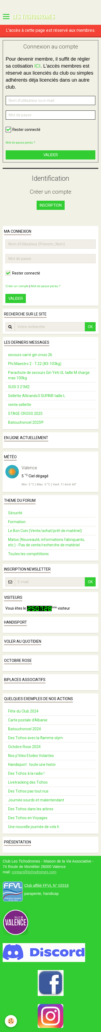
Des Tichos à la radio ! (26, 773)
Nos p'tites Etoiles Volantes (31, 755)
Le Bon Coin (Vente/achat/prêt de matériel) (45, 531)
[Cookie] (11, 1021)
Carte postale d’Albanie (27, 720)
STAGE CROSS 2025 (25, 413)
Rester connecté (23, 129)
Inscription (51, 205)
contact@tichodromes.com (34, 872)
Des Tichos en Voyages (27, 818)
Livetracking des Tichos (28, 782)
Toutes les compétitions (28, 554)
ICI (37, 66)
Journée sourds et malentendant (36, 800)
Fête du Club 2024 (23, 711)
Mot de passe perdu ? (20, 142)
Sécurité (15, 513)
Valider (50, 155)
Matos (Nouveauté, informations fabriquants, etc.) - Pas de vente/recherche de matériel (46, 542)
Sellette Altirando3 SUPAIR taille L (36, 396)
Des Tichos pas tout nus (28, 791)
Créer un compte (17, 286)
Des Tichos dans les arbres (30, 809)
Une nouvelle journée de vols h (33, 827)
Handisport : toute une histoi (31, 764)
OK (90, 327)
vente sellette (19, 404)
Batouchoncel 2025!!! (25, 422)
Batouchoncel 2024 (24, 729)
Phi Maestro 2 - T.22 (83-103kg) (34, 364)
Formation (17, 522)
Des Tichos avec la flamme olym (35, 738)
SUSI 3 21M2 (19, 387)
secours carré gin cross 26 (30, 355)
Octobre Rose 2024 (24, 747)
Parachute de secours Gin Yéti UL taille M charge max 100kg (49, 375)
